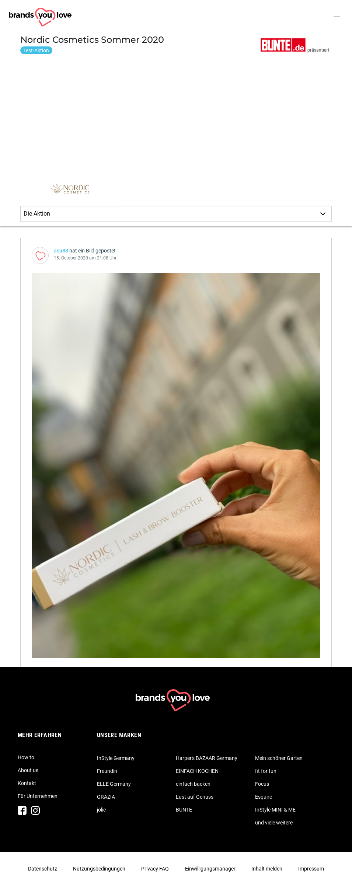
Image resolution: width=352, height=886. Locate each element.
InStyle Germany (116, 758)
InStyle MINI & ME (275, 810)
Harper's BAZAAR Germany (206, 758)
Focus (262, 784)
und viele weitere (274, 823)
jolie (101, 810)
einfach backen (193, 784)
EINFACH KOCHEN (197, 771)
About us (28, 770)
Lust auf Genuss (194, 797)
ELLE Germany (114, 784)
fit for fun (265, 771)
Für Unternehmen (37, 796)
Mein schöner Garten (279, 758)
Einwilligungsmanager (210, 869)
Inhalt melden (266, 869)
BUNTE (184, 810)
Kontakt (27, 783)
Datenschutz (42, 869)
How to (26, 757)
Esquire (263, 797)
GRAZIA (106, 797)
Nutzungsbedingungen (99, 869)
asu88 (61, 251)
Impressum (311, 869)
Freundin (107, 771)
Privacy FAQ (155, 869)
